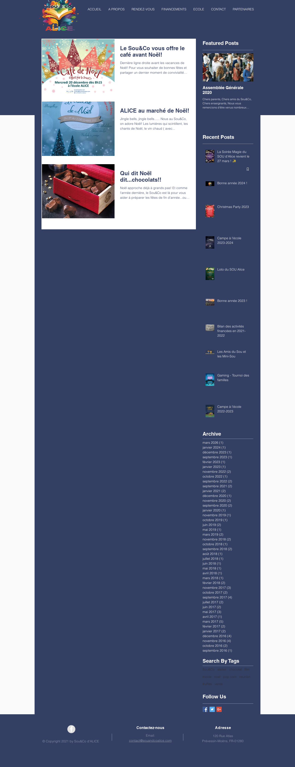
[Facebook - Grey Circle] (71, 729)
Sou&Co (209, 669)
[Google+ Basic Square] (219, 709)
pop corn (230, 677)
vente (219, 684)
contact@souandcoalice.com (150, 740)
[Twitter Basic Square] (212, 709)
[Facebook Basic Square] (205, 709)
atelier (221, 669)
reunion (245, 677)
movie (207, 677)
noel (217, 677)
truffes (207, 684)
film (247, 669)
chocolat (235, 669)
